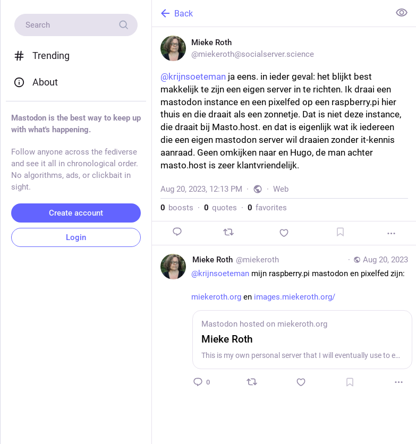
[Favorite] (284, 233)
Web (280, 189)
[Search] (76, 25)
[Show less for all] (401, 12)
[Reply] (177, 232)
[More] (391, 233)
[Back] (269, 13)
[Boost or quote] (228, 232)
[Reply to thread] (202, 381)
